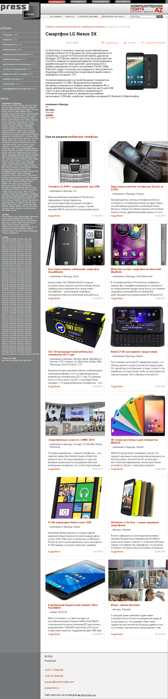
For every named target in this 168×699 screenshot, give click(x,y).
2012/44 (28, 257)
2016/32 (5, 348)
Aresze (25, 206)
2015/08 (12, 313)
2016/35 (28, 348)
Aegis (35, 105)
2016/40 (5, 352)
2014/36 (12, 303)
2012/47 (20, 259)
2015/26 (28, 321)
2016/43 (28, 352)
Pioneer (11, 169)
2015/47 (5, 333)
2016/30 (20, 346)
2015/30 (28, 323)
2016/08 (12, 338)
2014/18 (28, 292)
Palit (7, 167)
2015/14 (28, 315)
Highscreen (6, 136)
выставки (6, 360)
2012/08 (28, 239)
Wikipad (5, 198)
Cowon (27, 120)
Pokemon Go (17, 171)
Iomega (27, 138)
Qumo (13, 175)
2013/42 (5, 282)
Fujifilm (30, 128)
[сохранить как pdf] (153, 43)
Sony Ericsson (18, 184)
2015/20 (12, 319)
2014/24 (12, 296)
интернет (10, 39)
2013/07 (20, 264)
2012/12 (28, 241)
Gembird (5, 132)
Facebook (19, 126)
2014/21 (20, 294)
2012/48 (28, 259)
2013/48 (20, 284)
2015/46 (28, 331)
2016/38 (20, 350)
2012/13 (5, 243)
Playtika (5, 206)
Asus (29, 112)
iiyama (10, 138)
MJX (34, 153)
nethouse (10, 159)
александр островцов (11, 218)
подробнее (54, 215)
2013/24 (20, 272)
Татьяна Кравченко (10, 233)
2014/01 (28, 284)
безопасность (12, 44)
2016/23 (5, 344)
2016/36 (5, 350)
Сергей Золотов (15, 231)
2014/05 (28, 286)
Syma (30, 186)
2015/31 (5, 325)
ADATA (15, 105)
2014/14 (5, 292)
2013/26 (5, 274)
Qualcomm (6, 175)
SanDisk (5, 179)
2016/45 (12, 354)
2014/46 (28, 307)
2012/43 (20, 257)
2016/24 (12, 344)
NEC (3, 159)
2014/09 (28, 288)
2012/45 (5, 259)
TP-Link (24, 190)
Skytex (30, 181)
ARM (17, 112)
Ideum (4, 138)
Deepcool (11, 122)
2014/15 (12, 292)
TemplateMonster (17, 188)
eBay (14, 124)
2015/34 (28, 325)
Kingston (14, 142)
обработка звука (13, 79)
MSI (23, 157)
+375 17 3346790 (54, 670)
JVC (33, 140)
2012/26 (12, 249)
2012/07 (20, 239)
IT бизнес (10, 35)
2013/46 (5, 284)
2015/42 (28, 329)
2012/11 (20, 241)
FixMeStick (28, 126)
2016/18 (12, 342)
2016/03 (5, 336)
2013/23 (12, 272)
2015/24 (12, 321)
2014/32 (12, 301)
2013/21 (5, 272)
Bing (28, 114)
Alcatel (18, 108)
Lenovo (25, 145)
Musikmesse (30, 157)
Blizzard (14, 116)
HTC (24, 136)
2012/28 (28, 249)
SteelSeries (6, 186)
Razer (19, 175)
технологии (11, 84)
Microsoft (12, 153)
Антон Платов (26, 218)
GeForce (32, 130)
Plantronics (19, 169)
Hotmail (15, 136)
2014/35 (5, 303)
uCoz (15, 192)
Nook (12, 161)
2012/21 (5, 247)
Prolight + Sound (16, 173)
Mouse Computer (31, 155)
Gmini (10, 134)
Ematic (25, 124)
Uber (10, 192)
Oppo (4, 165)
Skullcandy (17, 181)
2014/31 (5, 301)
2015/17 (20, 317)
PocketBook (6, 171)
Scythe (15, 179)
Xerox (4, 200)
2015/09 (20, 313)
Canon (28, 116)
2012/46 (12, 259)
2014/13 (28, 290)
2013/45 (28, 282)
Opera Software (28, 163)
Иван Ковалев (23, 223)
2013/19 (20, 270)
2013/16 (28, 268)
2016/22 (28, 342)
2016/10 (28, 338)
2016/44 (5, 354)
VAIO (25, 192)
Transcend (32, 190)
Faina (4, 216)
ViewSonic (34, 194)
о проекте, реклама (88, 16)
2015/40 (12, 329)
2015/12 (12, 315)
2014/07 (12, 288)
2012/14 (12, 243)
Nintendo (23, 159)
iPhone (4, 140)
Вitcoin (4, 204)
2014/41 (20, 305)
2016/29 (12, 346)
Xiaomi (10, 200)
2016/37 (12, 350)
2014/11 (12, 290)
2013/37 (28, 278)
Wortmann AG (30, 198)
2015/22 (28, 319)
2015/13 (20, 315)
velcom (31, 192)
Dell (26, 122)
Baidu (11, 114)
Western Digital (26, 196)
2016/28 (5, 346)
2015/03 (5, 311)
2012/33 (5, 253)
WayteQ (16, 196)
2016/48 (35, 354)
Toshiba (17, 190)
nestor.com (57, 2)
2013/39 (12, 280)
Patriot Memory (25, 167)
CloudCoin (25, 118)
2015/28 (12, 323)
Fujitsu (4, 130)
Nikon (16, 159)
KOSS (21, 142)
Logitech (29, 147)
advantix (28, 105)
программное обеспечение (19, 64)
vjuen (16, 216)
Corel (22, 120)
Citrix (9, 118)
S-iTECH (27, 177)
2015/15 (5, 317)
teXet (27, 188)
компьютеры (12, 49)
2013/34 (5, 278)
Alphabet (32, 108)
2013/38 (5, 280)
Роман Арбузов (19, 229)
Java (25, 140)
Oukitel (26, 165)
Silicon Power (7, 181)
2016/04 (12, 336)
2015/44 (12, 331)
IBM (35, 136)
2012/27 (20, 249)
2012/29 (5, 251)
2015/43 (5, 331)
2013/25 (28, 272)
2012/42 (12, 257)
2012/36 (28, 253)
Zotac (12, 202)
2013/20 (28, 270)
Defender (20, 122)
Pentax (34, 167)
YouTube (5, 202)
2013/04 (28, 262)
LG (11, 147)
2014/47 (5, 309)
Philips (4, 169)
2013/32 (20, 276)
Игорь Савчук (13, 225)
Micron (4, 153)
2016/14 (28, 340)
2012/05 (5, 239)
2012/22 (12, 247)
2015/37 (20, 327)
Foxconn (15, 128)
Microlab (33, 151)
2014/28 (12, 299)
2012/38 (12, 255)
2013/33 (28, 276)
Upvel (20, 192)
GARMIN (11, 130)
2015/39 (5, 329)
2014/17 (20, 292)
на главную (56, 16)
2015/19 (5, 319)
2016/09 (20, 338)
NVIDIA (17, 161)
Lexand (32, 145)
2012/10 (12, 241)
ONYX (18, 163)
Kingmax (19, 208)
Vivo (3, 196)
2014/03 (12, 286)
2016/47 (28, 354)
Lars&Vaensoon (30, 208)
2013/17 (5, 270)
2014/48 (12, 309)
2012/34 (12, 253)
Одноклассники (29, 204)
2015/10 (28, 313)
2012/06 (12, 239)
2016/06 (28, 336)
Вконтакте (12, 204)
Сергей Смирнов (30, 231)
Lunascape (6, 149)
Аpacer (22, 202)
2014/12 (20, 290)
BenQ (23, 114)
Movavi (5, 157)
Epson (31, 124)
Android (17, 110)
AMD (11, 110)
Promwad (27, 173)
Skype (24, 181)
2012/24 (28, 247)
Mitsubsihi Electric (24, 153)
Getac (18, 132)
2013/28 (20, 274)
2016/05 (20, 336)
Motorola (20, 155)
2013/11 (20, 266)
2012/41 (5, 257)
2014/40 (12, 305)
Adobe (21, 105)
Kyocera (27, 142)
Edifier (19, 124)
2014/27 (5, 299)
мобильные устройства (18, 54)
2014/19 (5, 294)
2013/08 (28, 264)
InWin (20, 138)
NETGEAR (6, 210)
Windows (20, 198)
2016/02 (28, 333)
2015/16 (12, 317)
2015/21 (20, 319)
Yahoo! (24, 200)
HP (20, 136)
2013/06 (12, 264)
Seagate (22, 179)
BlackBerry (6, 116)
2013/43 (12, 282)
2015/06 (28, 311)
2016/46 (20, 354)
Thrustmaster (7, 190)
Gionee (5, 134)
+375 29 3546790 (54, 676)
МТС (20, 204)
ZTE (16, 202)
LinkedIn (16, 147)
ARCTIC (11, 112)
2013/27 (12, 274)
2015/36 (12, 327)
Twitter (4, 192)
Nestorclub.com (88, 695)
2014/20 (12, 294)
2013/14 (12, 268)
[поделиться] (109, 43)
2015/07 (5, 313)
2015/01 (20, 309)
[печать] (129, 43)
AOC (23, 110)
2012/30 (12, 251)
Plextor (27, 169)
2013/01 (5, 262)
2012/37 (5, 255)
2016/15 (5, 342)
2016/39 (28, 350)
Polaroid (26, 171)
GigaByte (31, 132)
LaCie (34, 142)
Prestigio (5, 173)
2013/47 (12, 284)
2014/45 (20, 307)
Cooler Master (13, 120)
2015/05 (20, 311)
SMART (5, 184)
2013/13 (5, 268)
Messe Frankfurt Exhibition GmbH (16, 151)
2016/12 (12, 340)
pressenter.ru (52, 688)
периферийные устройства (19, 88)
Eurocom (5, 126)
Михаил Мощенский (21, 227)
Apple (28, 110)
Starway (28, 184)
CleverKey (16, 118)
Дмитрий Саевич (9, 223)
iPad (35, 138)
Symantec (5, 188)
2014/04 (20, 286)
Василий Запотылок (10, 220)
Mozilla (18, 157)
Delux (31, 122)
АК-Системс (31, 202)
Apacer (19, 206)
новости (69, 16)
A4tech (4, 105)
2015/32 (12, 325)
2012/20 (28, 245)
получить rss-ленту (113, 16)
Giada (24, 132)
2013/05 (5, 264)
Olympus (11, 163)
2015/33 (20, 325)
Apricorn (34, 110)
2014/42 (28, 305)
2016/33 (12, 348)
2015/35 (5, 327)
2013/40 (20, 280)
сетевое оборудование (17, 69)
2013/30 (5, 276)
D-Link (4, 122)
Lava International (9, 145)
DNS (10, 124)
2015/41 (20, 329)
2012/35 (20, 253)
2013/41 (28, 280)
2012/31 (20, 251)
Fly (10, 128)
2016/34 (20, 348)
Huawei (30, 136)
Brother (22, 116)
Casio (34, 116)
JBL (29, 140)
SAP (10, 179)
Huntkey (5, 208)
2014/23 (5, 296)
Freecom (22, 128)
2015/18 (28, 317)
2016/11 (5, 340)
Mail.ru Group (17, 149)
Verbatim (5, 194)
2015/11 (5, 315)
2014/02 (5, 286)
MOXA (11, 157)
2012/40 (28, 255)
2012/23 (20, 247)
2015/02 (28, 309)
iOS (31, 138)
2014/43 (5, 307)
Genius (13, 132)
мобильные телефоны (93, 26)
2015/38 (28, 327)
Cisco (4, 118)
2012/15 (20, 243)
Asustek (5, 114)
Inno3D (12, 208)
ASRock (23, 112)
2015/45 (20, 331)
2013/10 (12, 266)
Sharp (28, 179)
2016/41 (12, 352)
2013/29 (28, 274)
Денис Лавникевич (28, 220)
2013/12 (28, 266)
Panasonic (14, 167)
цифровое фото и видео (18, 74)
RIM (29, 175)
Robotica (5, 177)
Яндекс (12, 206)
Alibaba (25, 108)
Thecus (33, 188)
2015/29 (20, 323)
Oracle (9, 165)
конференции (17, 360)
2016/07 (5, 338)
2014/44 (12, 307)
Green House (25, 134)
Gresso (35, 134)
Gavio (25, 130)
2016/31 (28, 346)
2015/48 (12, 333)
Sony (10, 184)
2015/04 (12, 311)
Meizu (34, 149)
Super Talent (17, 186)
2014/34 (28, 301)
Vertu (12, 194)
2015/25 (20, 321)
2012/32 (28, 251)
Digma (4, 124)
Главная (50, 26)
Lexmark (5, 147)
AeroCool (5, 108)
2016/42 (20, 352)
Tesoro (13, 210)
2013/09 (5, 266)
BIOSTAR (34, 114)
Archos (4, 112)
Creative (34, 120)
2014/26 (28, 296)
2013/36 (20, 278)
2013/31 (12, 276)
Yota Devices (33, 200)
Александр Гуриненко (28, 216)
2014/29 (20, 299)
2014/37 (20, 303)
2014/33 (20, 301)
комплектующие (14, 59)
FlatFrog (5, 128)
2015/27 (5, 323)
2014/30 (28, 299)
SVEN (25, 186)
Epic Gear (33, 206)
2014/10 (5, 290)
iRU (14, 140)
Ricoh (24, 175)
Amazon (5, 110)
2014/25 (20, 296)
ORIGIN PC (17, 165)
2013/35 (12, 278)
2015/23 (5, 321)
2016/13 (20, 340)
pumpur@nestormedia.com (59, 682)
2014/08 (20, 288)
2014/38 (28, 303)
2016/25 (20, 344)
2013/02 (12, 262)
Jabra (19, 140)
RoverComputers (16, 177)
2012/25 (5, 249)
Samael (10, 216)
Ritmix (34, 175)
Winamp (12, 198)
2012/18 (12, 245)
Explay (11, 126)
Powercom (34, 171)
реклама (27, 360)
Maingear (27, 149)
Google (17, 134)
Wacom (9, 196)
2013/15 (20, 268)
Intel (15, 138)
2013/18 (12, 270)
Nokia (30, 159)
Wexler (35, 196)
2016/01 (20, 333)
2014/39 (5, 305)
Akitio (12, 108)
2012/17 (5, 245)
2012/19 (20, 245)
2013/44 (20, 282)
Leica (19, 145)
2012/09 (5, 241)
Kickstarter (6, 142)
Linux (23, 147)
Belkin (17, 114)
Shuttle (34, 179)
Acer (10, 105)
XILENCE (17, 200)
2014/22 (28, 294)
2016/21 (20, 342)
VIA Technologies (22, 194)
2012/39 (20, 255)
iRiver (10, 140)
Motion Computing (9, 155)
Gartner (19, 130)
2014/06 (5, 288)
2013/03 (20, 262)
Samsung (34, 177)
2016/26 (28, 344)
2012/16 (28, 243)
